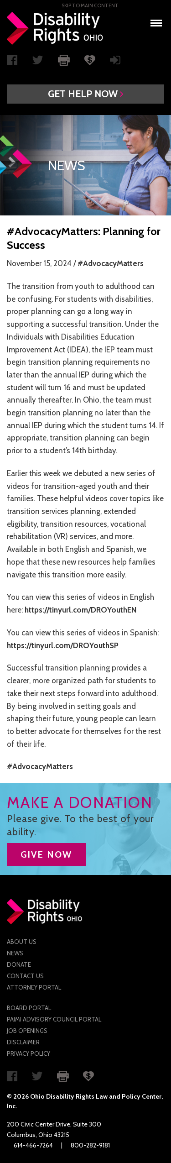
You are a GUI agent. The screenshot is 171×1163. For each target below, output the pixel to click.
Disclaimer (23, 1042)
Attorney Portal (34, 987)
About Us (21, 941)
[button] (85, 94)
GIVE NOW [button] (46, 854)
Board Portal (29, 1007)
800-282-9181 (90, 1145)
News (15, 953)
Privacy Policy (28, 1053)
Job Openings (27, 1030)
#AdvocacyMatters (111, 263)
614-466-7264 (33, 1145)
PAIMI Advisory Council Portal (54, 1019)
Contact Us (25, 976)
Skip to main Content (90, 5)
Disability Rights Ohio (55, 28)
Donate (19, 964)
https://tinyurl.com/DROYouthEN (80, 609)
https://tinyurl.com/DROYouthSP (63, 645)
